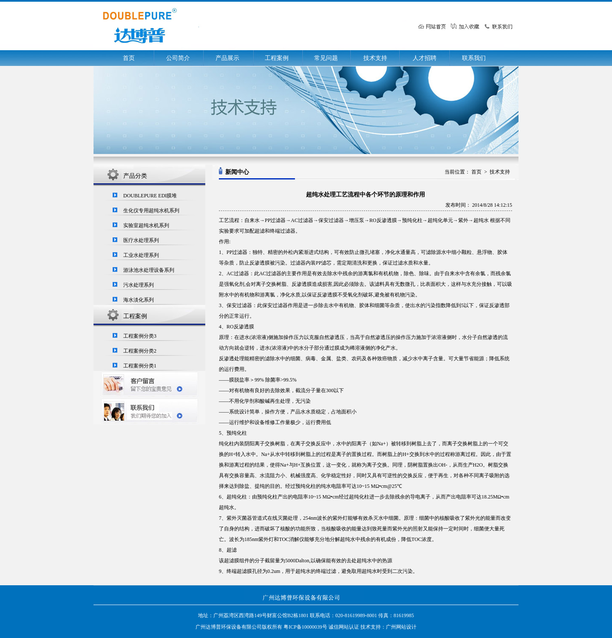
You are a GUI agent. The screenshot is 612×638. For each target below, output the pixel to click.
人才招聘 (424, 58)
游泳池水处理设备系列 (148, 270)
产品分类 (135, 176)
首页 (129, 58)
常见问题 (326, 58)
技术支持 (375, 58)
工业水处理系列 (141, 255)
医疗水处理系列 (141, 240)
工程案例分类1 (139, 366)
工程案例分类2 (139, 351)
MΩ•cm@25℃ (386, 486)
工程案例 (277, 58)
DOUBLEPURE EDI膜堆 (150, 196)
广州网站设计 (401, 627)
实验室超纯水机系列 (146, 225)
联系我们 (474, 58)
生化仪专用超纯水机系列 (151, 211)
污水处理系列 (138, 285)
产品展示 (227, 58)
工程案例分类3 (139, 336)
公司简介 (178, 58)
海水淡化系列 (138, 300)
